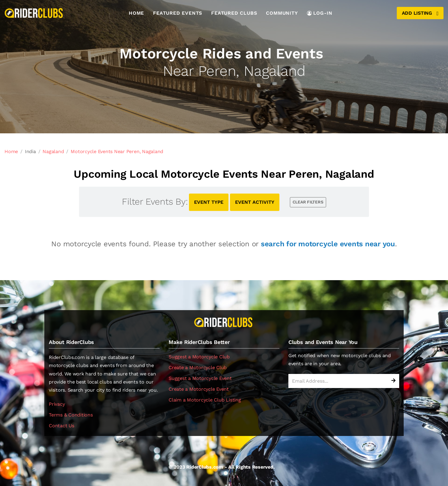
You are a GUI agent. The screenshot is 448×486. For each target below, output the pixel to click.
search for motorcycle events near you (328, 244)
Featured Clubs (234, 13)
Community (282, 13)
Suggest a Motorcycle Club (199, 357)
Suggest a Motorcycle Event (200, 378)
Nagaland (53, 151)
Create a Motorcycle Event (199, 389)
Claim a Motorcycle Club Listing (205, 400)
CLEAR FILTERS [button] (308, 202)
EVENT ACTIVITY (254, 202)
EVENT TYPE (208, 202)
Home (136, 13)
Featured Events (177, 13)
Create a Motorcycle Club (198, 367)
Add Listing (420, 13)
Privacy (57, 404)
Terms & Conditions (71, 415)
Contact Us (61, 425)
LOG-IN (319, 13)
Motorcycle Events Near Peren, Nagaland (117, 151)
